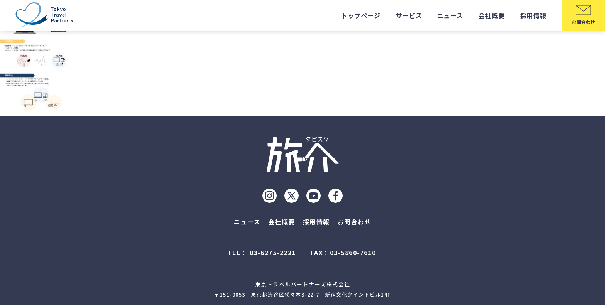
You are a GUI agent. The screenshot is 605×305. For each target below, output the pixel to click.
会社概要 (491, 15)
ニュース (450, 15)
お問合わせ (355, 221)
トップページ (360, 15)
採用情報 (533, 15)
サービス (409, 15)
